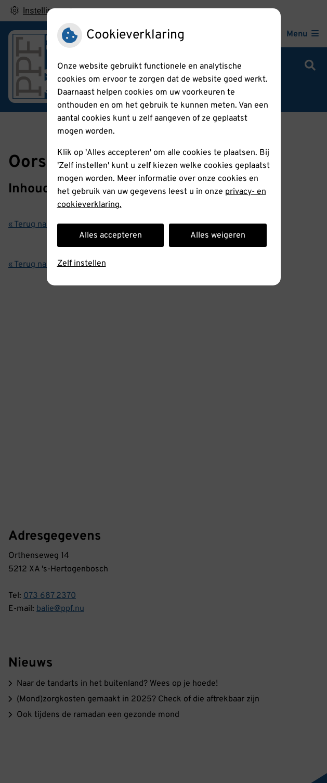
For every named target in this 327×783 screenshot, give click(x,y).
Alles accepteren (110, 235)
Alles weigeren (217, 235)
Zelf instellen (81, 263)
